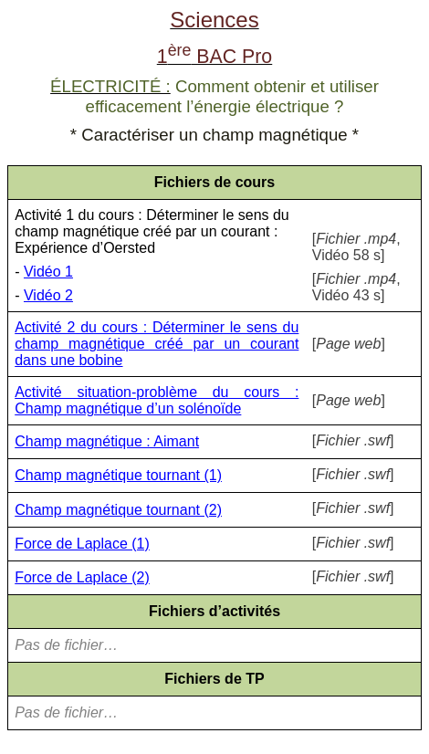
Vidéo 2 (48, 295)
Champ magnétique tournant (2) (118, 510)
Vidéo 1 (48, 271)
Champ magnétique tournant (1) (118, 475)
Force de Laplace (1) (82, 543)
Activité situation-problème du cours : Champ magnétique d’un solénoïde (156, 400)
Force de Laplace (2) (82, 577)
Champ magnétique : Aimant (107, 441)
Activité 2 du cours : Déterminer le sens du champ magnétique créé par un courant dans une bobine (156, 343)
